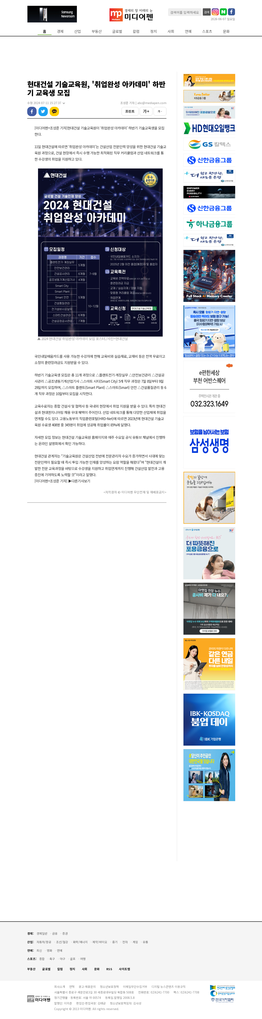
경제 (60, 31)
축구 (52, 959)
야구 (62, 959)
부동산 (97, 31)
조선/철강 (62, 942)
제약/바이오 (99, 942)
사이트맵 (124, 969)
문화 (226, 31)
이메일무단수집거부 (135, 987)
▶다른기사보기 (79, 480)
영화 (49, 950)
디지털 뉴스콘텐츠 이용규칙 (168, 987)
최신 (39, 950)
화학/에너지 (80, 942)
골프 (72, 959)
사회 (170, 31)
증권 (65, 933)
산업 (77, 31)
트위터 (43, 111)
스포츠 (207, 31)
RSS (109, 969)
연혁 (72, 987)
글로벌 (117, 31)
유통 (145, 942)
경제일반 (42, 933)
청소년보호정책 (109, 987)
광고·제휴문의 (87, 987)
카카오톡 (54, 111)
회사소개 (59, 987)
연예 (188, 31)
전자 (125, 942)
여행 (83, 959)
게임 (135, 942)
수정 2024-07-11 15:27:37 (46, 103)
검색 (206, 12)
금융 (55, 933)
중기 (115, 942)
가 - (160, 111)
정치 (153, 31)
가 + (146, 111)
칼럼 (136, 31)
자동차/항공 (44, 942)
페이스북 (32, 111)
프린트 (130, 111)
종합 (42, 959)
